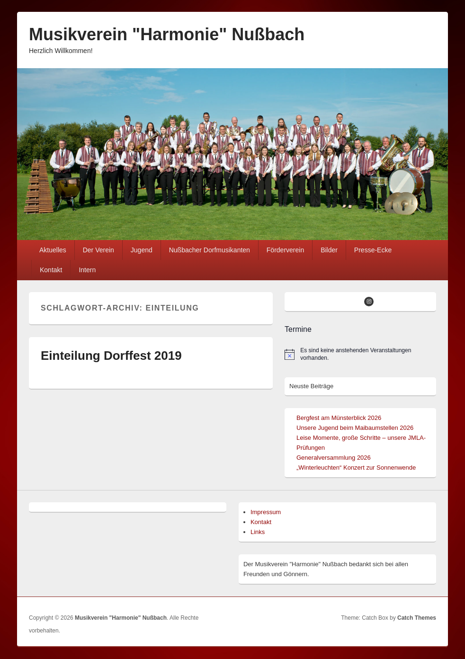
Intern (87, 270)
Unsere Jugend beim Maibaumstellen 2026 (354, 427)
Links (257, 531)
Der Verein (98, 250)
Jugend (141, 250)
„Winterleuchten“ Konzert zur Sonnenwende (356, 467)
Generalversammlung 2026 (333, 457)
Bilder (329, 250)
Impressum (265, 512)
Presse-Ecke (373, 250)
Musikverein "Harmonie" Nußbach (166, 34)
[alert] (360, 354)
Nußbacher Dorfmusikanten (209, 250)
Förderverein (285, 250)
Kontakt (51, 270)
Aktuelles (52, 250)
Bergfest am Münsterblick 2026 (338, 417)
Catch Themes (416, 617)
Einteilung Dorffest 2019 (111, 355)
